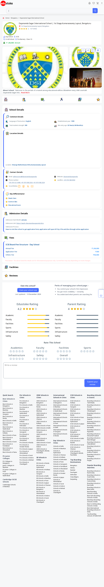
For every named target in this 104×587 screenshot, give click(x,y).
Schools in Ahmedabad (57, 480)
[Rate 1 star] (20, 29)
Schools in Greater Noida (59, 474)
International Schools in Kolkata (60, 418)
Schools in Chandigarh (57, 491)
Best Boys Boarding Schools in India (93, 501)
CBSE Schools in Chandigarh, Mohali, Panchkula (43, 451)
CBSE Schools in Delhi (43, 428)
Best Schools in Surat (10, 442)
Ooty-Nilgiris (74, 477)
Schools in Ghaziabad (60, 469)
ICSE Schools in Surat (77, 445)
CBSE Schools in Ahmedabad (41, 439)
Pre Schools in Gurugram (24, 431)
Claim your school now (28, 290)
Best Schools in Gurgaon (8, 413)
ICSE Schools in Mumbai (75, 410)
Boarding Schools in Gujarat (93, 418)
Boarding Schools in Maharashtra (93, 422)
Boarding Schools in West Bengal (93, 439)
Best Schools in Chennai (8, 424)
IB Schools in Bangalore (40, 488)
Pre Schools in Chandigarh (24, 463)
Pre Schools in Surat (26, 455)
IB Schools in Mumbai (43, 478)
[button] (5, 99)
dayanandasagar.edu (70, 177)
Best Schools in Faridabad (8, 445)
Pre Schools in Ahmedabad (24, 452)
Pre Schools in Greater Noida (24, 446)
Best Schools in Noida (8, 417)
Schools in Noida (58, 471)
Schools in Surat (58, 484)
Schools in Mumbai (59, 448)
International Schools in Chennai (60, 414)
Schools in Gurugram (60, 464)
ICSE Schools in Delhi (77, 438)
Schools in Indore (59, 486)
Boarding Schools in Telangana (93, 455)
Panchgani (73, 472)
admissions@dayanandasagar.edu (25, 177)
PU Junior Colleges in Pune (9, 470)
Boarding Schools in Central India (93, 480)
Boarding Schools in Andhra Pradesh (93, 451)
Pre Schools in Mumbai (24, 408)
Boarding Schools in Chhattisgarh (93, 410)
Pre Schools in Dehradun (24, 425)
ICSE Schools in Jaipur (77, 424)
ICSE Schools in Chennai (75, 448)
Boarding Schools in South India (93, 476)
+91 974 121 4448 (14, 183)
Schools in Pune (58, 462)
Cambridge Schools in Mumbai (9, 486)
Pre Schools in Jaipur (26, 449)
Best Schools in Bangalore (8, 405)
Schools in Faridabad (60, 466)
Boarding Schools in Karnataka (93, 426)
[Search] (95, 10)
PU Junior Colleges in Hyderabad (9, 475)
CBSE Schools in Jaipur (41, 435)
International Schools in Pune (60, 422)
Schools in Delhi (58, 446)
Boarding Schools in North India (93, 472)
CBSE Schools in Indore (41, 446)
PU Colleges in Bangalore (7, 462)
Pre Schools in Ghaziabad (24, 439)
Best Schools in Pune (9, 435)
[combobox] (49, 10)
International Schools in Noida (60, 435)
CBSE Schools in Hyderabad (41, 414)
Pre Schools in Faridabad (24, 435)
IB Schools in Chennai (43, 485)
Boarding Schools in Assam (93, 406)
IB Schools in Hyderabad (40, 466)
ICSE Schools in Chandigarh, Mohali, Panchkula (76, 453)
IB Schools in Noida (42, 463)
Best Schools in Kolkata (8, 432)
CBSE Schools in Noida (41, 406)
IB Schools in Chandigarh (40, 501)
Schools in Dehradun (60, 459)
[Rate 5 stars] (28, 29)
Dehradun (73, 475)
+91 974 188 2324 (26, 183)
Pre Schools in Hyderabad (24, 412)
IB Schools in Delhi (42, 476)
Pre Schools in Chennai (24, 416)
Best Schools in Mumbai (8, 409)
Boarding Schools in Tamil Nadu (93, 402)
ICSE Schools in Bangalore (75, 431)
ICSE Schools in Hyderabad (75, 420)
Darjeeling (73, 479)
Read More (25, 92)
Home (7, 18)
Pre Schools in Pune (26, 428)
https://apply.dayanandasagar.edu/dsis (30, 223)
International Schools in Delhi (60, 426)
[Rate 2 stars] (22, 29)
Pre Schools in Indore (27, 458)
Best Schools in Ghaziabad (8, 449)
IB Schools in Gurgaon (40, 473)
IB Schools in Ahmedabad (40, 492)
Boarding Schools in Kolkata (93, 414)
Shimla (72, 468)
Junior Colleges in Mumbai (8, 466)
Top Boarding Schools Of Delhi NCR (94, 515)
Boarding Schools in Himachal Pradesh (93, 435)
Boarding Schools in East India (93, 484)
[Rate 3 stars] (24, 29)
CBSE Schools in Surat (43, 443)
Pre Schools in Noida (26, 443)
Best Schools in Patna (10, 452)
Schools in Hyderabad (57, 452)
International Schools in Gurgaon (60, 431)
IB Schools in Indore (43, 496)
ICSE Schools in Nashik (75, 442)
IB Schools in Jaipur (42, 483)
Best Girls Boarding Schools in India (93, 496)
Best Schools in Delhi (9, 421)
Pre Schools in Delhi (26, 405)
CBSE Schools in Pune (43, 426)
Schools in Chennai (59, 455)
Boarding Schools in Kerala (93, 447)
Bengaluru (14, 18)
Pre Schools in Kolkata (24, 420)
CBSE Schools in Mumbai (41, 410)
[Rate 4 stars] (26, 29)
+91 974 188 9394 (69, 180)
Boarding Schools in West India (93, 488)
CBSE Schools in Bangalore (41, 402)
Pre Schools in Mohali (27, 460)
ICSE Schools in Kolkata (75, 402)
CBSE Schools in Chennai (41, 418)
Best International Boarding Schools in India (93, 510)
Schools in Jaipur (58, 477)
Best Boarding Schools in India (92, 492)
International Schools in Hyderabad (60, 410)
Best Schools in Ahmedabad (8, 438)
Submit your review (92, 383)
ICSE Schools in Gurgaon (75, 406)
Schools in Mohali (59, 488)
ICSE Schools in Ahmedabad (75, 435)
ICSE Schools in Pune (77, 417)
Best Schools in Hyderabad (8, 428)
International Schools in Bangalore (60, 402)
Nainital (72, 470)
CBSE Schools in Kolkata (41, 422)
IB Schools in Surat (42, 498)
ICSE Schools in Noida (75, 414)
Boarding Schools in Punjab (93, 459)
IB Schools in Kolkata (43, 470)
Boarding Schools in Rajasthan (93, 431)
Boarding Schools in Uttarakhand (93, 443)
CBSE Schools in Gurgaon (41, 431)
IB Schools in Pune (42, 481)
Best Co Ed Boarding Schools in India (94, 505)
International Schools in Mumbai (60, 406)
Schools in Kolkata (59, 457)
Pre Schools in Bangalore (24, 402)
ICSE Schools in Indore (75, 427)
